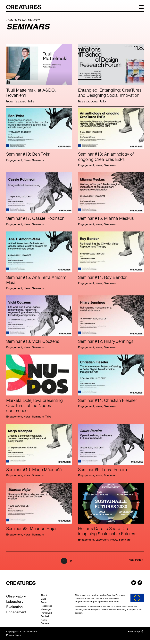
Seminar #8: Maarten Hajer (31, 528)
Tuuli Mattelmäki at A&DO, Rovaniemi (31, 92)
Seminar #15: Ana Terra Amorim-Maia (37, 280)
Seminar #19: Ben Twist (28, 154)
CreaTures (25, 7)
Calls (43, 598)
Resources (46, 606)
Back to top (136, 631)
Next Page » (136, 559)
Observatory (16, 596)
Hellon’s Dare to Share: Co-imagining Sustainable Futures (106, 531)
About (44, 595)
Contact (45, 623)
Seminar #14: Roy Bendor (102, 277)
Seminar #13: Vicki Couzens (32, 341)
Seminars (20, 101)
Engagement (14, 160)
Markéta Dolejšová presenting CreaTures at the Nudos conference (34, 405)
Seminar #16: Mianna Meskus (106, 218)
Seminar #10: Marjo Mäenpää (34, 469)
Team (43, 602)
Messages (46, 609)
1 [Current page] (65, 561)
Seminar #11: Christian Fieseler (107, 400)
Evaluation (14, 607)
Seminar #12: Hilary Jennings (105, 341)
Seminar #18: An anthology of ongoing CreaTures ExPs (106, 156)
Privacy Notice (13, 635)
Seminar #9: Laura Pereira (102, 469)
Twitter (133, 582)
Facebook (140, 582)
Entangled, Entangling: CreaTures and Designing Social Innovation (109, 92)
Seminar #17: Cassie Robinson (35, 218)
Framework (46, 613)
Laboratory (102, 539)
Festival (45, 616)
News (9, 101)
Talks (31, 101)
